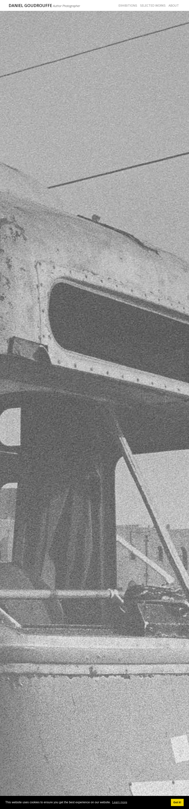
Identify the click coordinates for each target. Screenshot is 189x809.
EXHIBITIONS (127, 6)
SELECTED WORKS (153, 6)
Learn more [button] (119, 802)
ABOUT (174, 6)
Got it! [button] (177, 802)
